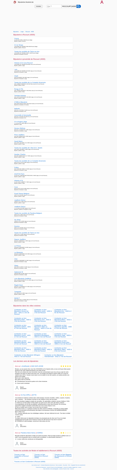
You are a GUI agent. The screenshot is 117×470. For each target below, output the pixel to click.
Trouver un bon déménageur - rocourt (59, 467)
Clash (16, 76)
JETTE (34, 395)
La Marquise (18, 252)
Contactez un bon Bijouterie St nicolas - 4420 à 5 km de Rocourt (42, 342)
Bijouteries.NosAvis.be (26, 2)
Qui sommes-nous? (36, 465)
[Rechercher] (78, 6)
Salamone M (18, 272)
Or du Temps (18, 45)
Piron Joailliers (19, 134)
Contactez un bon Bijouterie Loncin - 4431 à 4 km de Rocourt (22, 335)
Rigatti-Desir (18, 285)
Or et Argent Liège (20, 121)
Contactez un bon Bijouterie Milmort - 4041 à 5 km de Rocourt (22, 342)
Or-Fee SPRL (25, 395)
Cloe (15, 259)
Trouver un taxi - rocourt (68, 468)
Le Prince (17, 245)
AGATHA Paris (19, 174)
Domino (17, 226)
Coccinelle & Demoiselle (22, 115)
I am (15, 69)
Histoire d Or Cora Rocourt (23, 62)
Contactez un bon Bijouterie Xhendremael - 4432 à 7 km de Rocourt (58, 355)
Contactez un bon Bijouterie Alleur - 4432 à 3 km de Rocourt (62, 319)
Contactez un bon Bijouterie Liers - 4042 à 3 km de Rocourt (42, 319)
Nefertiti (17, 108)
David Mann (18, 141)
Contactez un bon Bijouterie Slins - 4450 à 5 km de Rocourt (22, 349)
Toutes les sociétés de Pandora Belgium (28, 213)
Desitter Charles (20, 154)
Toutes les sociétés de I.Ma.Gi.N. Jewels (28, 147)
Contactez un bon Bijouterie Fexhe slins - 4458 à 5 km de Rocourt (62, 342)
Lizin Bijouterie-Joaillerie (22, 278)
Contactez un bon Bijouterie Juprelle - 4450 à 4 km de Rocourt (63, 326)
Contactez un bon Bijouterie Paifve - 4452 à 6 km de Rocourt (43, 349)
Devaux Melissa (19, 128)
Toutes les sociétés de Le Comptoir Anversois (30, 82)
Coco (16, 187)
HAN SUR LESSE (37, 366)
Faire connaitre (59, 465)
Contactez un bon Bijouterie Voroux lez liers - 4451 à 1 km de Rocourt (21, 312)
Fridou (16, 167)
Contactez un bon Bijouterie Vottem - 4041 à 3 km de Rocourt (22, 326)
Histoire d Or (18, 180)
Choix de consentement (80, 465)
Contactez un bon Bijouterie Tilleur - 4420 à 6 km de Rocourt (63, 349)
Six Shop (17, 219)
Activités (38, 6)
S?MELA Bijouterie (20, 102)
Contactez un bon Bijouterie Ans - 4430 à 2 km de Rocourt (62, 311)
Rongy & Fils (18, 89)
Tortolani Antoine (20, 95)
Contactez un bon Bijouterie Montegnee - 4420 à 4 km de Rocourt (42, 335)
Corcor (16, 38)
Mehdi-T (17, 298)
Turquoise (17, 291)
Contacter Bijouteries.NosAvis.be (48, 465)
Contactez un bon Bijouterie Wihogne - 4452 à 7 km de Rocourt (27, 355)
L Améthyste (25, 366)
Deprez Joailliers (20, 239)
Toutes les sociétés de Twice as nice (26, 51)
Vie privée (65, 465)
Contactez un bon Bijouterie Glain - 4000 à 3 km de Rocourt (22, 319)
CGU (69, 465)
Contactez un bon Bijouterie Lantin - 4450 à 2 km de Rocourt (43, 311)
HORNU (40, 433)
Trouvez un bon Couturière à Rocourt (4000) (21, 456)
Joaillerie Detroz (20, 200)
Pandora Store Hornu (28, 433)
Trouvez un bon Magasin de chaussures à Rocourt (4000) (63, 456)
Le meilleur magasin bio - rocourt (74, 467)
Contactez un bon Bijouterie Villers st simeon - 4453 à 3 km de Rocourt (42, 327)
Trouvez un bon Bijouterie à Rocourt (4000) (41, 456)
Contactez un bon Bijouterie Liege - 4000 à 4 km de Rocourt (62, 335)
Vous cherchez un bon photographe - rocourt (52, 468)
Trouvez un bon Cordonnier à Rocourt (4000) (29, 461)
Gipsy (16, 265)
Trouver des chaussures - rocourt (43, 467)
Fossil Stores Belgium (21, 193)
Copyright (73, 465)
